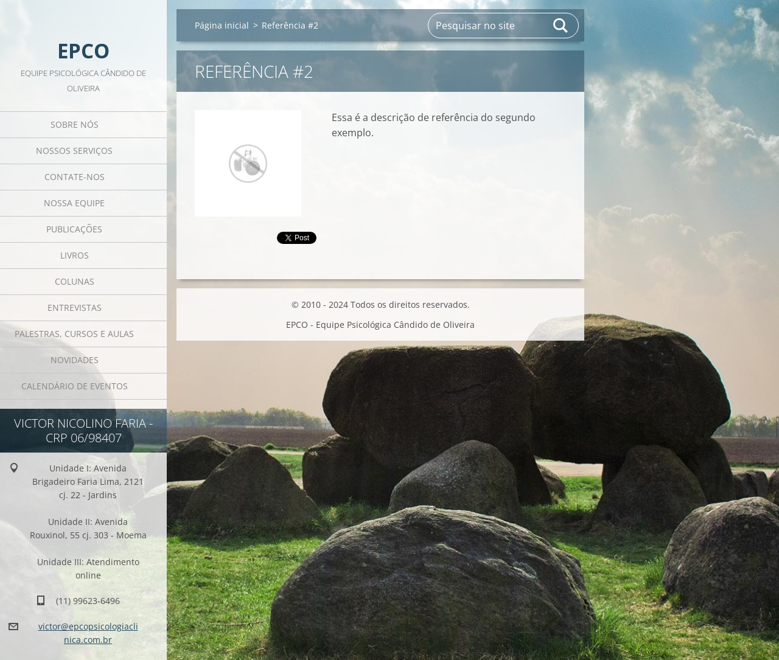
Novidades (75, 360)
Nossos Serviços (74, 150)
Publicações (74, 229)
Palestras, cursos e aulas (74, 333)
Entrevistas (74, 307)
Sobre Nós (75, 124)
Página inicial (222, 25)
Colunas (74, 281)
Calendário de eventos (74, 386)
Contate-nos (74, 176)
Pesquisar (561, 25)
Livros (74, 255)
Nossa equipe (74, 203)
